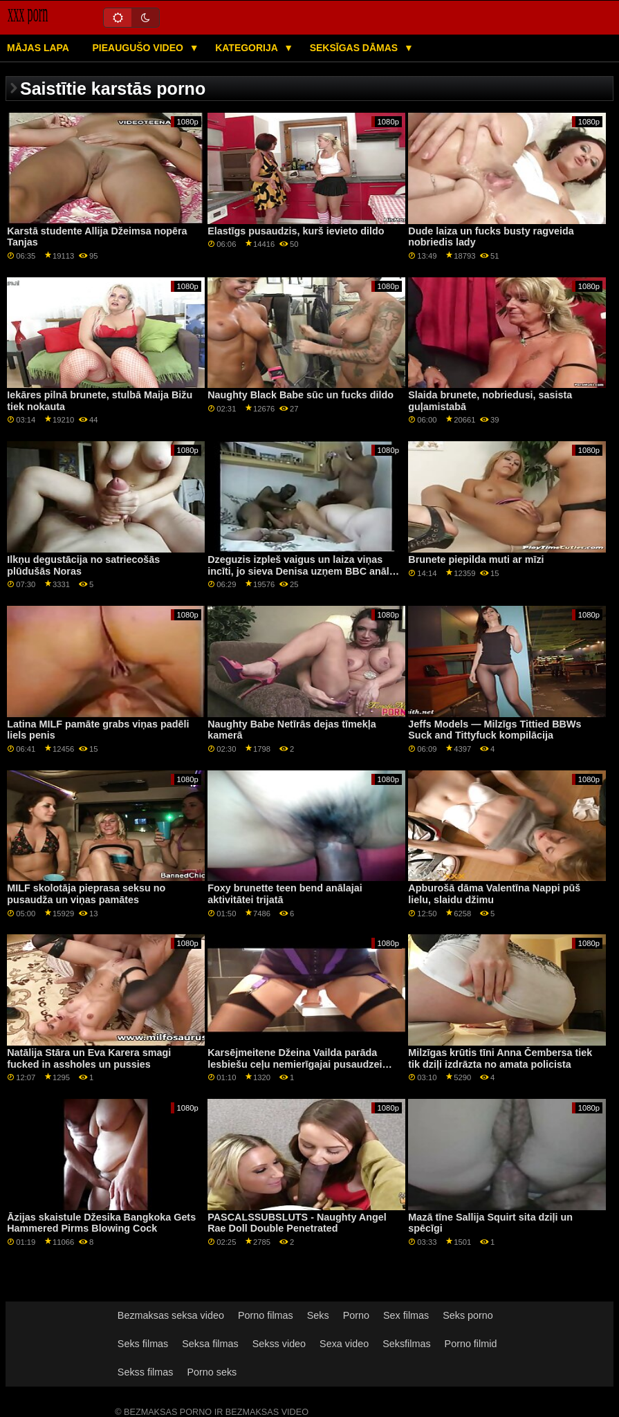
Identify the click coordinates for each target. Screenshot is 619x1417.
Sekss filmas (146, 1372)
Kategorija (247, 47)
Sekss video (279, 1343)
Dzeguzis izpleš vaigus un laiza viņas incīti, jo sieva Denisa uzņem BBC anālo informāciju (301, 571)
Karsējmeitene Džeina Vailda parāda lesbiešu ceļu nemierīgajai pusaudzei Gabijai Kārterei (294, 1064)
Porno (356, 1315)
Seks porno (468, 1315)
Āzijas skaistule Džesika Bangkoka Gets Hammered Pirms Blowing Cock (101, 1223)
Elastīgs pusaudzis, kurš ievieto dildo (295, 231)
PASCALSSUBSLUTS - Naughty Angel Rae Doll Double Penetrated (296, 1223)
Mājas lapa (38, 47)
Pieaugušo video (138, 47)
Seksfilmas (406, 1343)
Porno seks (212, 1372)
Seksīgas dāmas (355, 47)
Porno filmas (265, 1315)
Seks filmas (143, 1343)
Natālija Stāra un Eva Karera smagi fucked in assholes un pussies (89, 1058)
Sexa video (344, 1343)
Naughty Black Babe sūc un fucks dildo (300, 394)
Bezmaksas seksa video (171, 1315)
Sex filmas (406, 1315)
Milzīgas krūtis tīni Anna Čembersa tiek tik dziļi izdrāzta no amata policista (500, 1058)
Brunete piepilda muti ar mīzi (476, 559)
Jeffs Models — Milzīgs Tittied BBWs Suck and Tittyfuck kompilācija (494, 730)
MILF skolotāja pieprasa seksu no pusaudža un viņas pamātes (86, 893)
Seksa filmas (210, 1343)
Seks (318, 1315)
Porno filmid (471, 1343)
